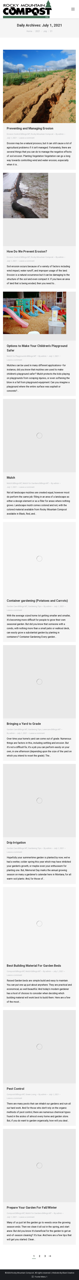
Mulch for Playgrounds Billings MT (21, 356)
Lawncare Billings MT (51, 729)
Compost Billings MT (16, 971)
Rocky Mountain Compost (42, 134)
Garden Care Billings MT (17, 606)
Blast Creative (68, 1273)
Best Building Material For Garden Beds (34, 965)
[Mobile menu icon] (73, 9)
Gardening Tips (34, 606)
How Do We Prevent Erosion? (27, 251)
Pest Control (15, 1089)
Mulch (11, 477)
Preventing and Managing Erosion (30, 128)
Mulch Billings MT (14, 483)
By (60, 134)
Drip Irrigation (16, 842)
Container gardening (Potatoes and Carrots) (37, 600)
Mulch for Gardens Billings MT (36, 483)
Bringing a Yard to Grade (24, 724)
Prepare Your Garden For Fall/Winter (32, 1207)
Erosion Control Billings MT (18, 134)
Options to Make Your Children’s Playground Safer (37, 348)
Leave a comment (26, 138)
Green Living (31, 1094)
